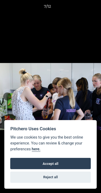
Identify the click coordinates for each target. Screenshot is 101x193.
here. (36, 149)
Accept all (50, 164)
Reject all (50, 177)
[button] (81, 7)
